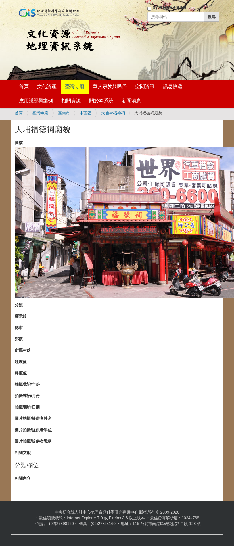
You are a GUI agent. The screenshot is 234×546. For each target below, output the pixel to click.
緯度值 (21, 373)
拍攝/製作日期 (27, 407)
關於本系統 (101, 100)
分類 (19, 305)
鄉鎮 (19, 339)
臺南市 (64, 113)
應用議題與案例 (36, 100)
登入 (139, 24)
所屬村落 (23, 350)
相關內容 (23, 478)
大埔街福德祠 (113, 113)
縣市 (19, 327)
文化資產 (47, 86)
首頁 (24, 86)
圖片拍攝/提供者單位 (33, 430)
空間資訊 (144, 86)
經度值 (21, 361)
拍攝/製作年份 (27, 384)
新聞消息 (131, 100)
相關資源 (71, 100)
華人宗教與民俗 (110, 86)
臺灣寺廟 (74, 86)
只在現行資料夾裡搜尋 (169, 8)
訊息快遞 (172, 86)
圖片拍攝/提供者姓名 (33, 418)
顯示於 (21, 316)
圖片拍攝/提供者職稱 (33, 441)
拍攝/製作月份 (27, 395)
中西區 (85, 113)
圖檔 (19, 142)
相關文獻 (23, 452)
